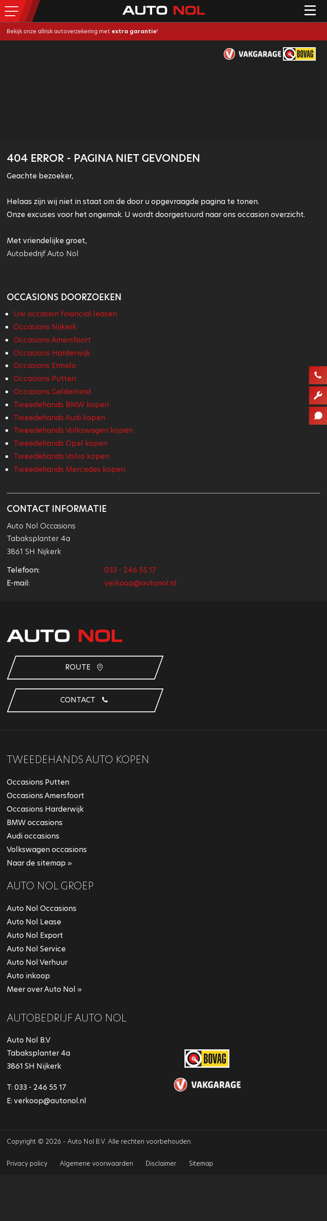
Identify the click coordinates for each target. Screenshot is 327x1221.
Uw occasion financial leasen (65, 314)
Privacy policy (27, 1163)
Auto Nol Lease (34, 922)
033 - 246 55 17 (130, 570)
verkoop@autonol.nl (140, 583)
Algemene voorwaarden (96, 1163)
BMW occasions (35, 822)
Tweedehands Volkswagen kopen (73, 430)
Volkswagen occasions (47, 849)
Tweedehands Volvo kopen (61, 456)
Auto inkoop (28, 976)
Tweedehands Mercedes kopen (69, 469)
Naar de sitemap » (39, 863)
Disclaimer (161, 1163)
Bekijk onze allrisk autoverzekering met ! (82, 31)
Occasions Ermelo (44, 365)
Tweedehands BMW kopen (61, 405)
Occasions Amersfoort (52, 340)
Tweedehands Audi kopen (59, 418)
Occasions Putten (44, 378)
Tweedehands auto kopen (78, 760)
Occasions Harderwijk (51, 353)
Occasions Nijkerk (44, 327)
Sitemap (201, 1163)
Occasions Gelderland (52, 391)
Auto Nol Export (35, 935)
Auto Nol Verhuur (37, 962)
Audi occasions (33, 836)
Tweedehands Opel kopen (60, 443)
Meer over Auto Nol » (44, 989)
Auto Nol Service (36, 949)
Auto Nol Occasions (41, 908)
